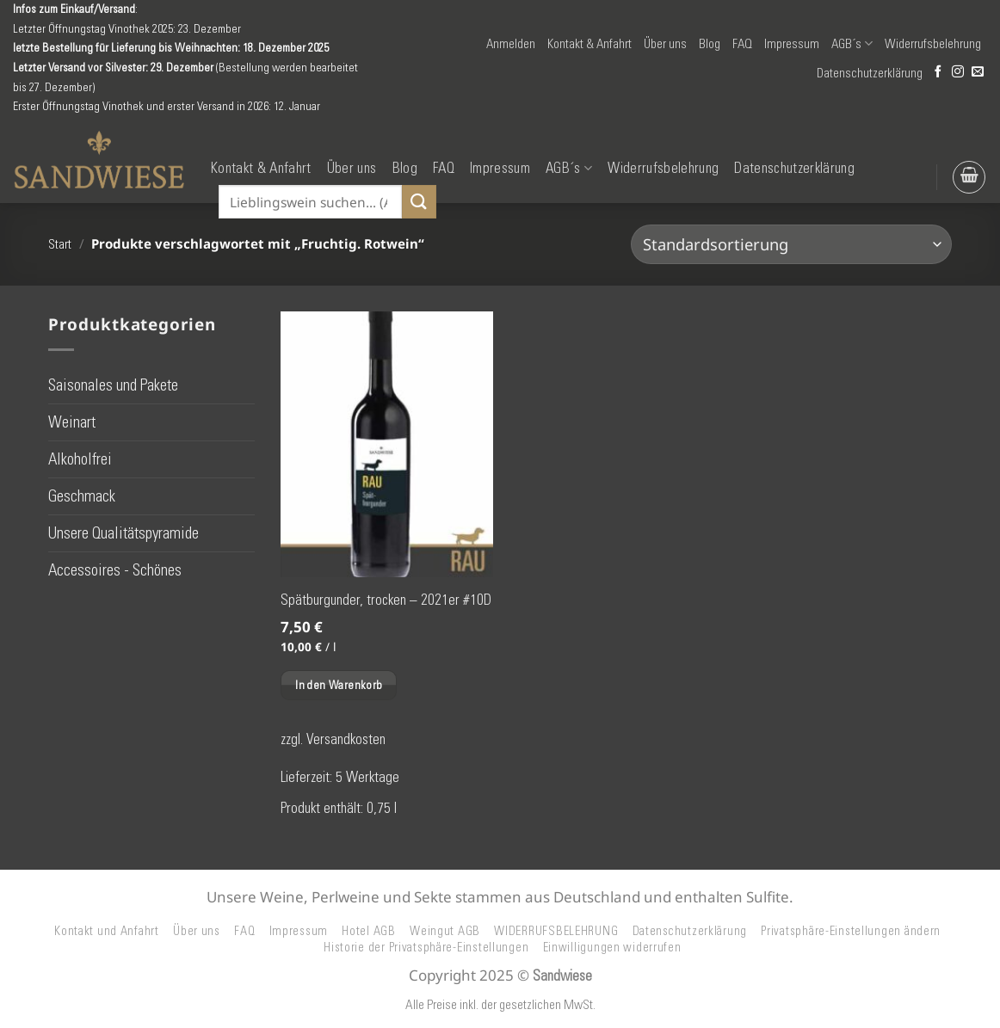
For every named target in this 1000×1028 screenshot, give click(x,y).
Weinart (72, 421)
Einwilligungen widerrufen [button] (612, 947)
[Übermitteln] (419, 202)
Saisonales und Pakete (113, 384)
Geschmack (81, 496)
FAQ (742, 44)
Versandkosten (346, 739)
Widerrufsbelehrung (933, 44)
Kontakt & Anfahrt (589, 44)
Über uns (665, 44)
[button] (510, 43)
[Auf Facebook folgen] (938, 72)
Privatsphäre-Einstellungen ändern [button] (851, 931)
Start (59, 244)
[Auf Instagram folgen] (958, 72)
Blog (709, 44)
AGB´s (852, 43)
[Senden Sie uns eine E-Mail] (978, 72)
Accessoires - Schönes (115, 570)
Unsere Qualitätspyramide (123, 533)
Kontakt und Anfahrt (106, 931)
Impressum (791, 44)
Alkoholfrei (80, 459)
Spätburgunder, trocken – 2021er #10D (386, 599)
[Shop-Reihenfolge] (791, 244)
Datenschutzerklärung (870, 73)
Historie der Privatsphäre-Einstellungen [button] (426, 947)
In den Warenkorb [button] (338, 685)
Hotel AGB (369, 931)
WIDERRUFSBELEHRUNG (556, 931)
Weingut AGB (445, 931)
